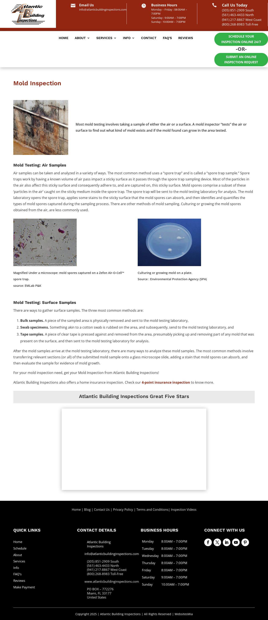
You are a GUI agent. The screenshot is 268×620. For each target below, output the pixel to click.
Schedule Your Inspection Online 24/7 (241, 39)
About (80, 38)
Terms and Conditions (152, 509)
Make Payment (24, 587)
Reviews (185, 38)
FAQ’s (167, 38)
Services (104, 38)
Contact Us (102, 509)
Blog (87, 509)
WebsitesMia (184, 614)
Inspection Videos (183, 509)
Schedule (19, 548)
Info (127, 38)
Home (63, 38)
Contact (148, 38)
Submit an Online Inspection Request (241, 59)
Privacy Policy (123, 509)
